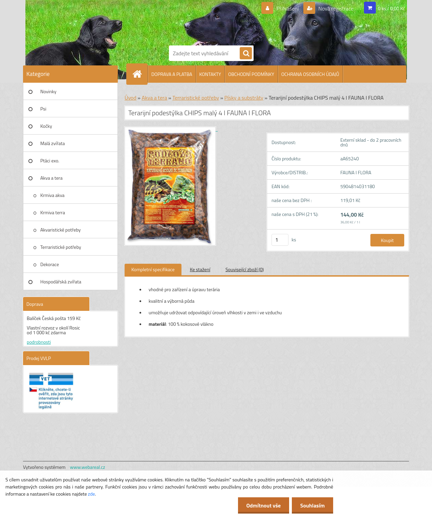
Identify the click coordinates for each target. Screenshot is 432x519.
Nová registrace (335, 8)
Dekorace (49, 264)
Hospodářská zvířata (60, 281)
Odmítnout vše (263, 505)
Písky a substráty (243, 98)
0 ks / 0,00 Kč (391, 8)
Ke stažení (200, 269)
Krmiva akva (52, 195)
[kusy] (280, 240)
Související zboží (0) (244, 269)
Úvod (130, 98)
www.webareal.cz (87, 467)
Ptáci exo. (49, 160)
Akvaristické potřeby (60, 229)
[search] (246, 53)
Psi (43, 108)
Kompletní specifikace (153, 269)
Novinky (48, 91)
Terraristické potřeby (60, 247)
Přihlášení (287, 8)
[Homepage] (140, 73)
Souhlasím (312, 505)
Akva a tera (51, 177)
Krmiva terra (52, 212)
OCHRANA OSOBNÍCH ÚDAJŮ (310, 74)
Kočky (46, 125)
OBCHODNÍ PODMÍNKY (251, 74)
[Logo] (192, 21)
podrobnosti (39, 341)
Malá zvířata (52, 143)
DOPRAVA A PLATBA (171, 74)
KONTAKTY (210, 74)
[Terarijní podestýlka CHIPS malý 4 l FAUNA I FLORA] (171, 129)
